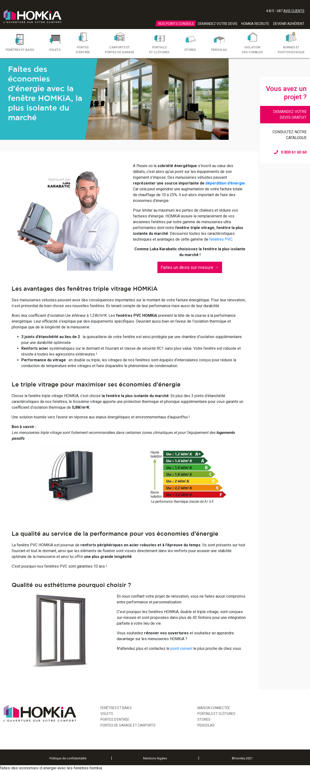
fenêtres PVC (220, 239)
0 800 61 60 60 (290, 152)
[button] (189, 267)
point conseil (181, 648)
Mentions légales (155, 758)
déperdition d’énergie (225, 183)
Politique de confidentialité (67, 758)
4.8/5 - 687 (285, 11)
